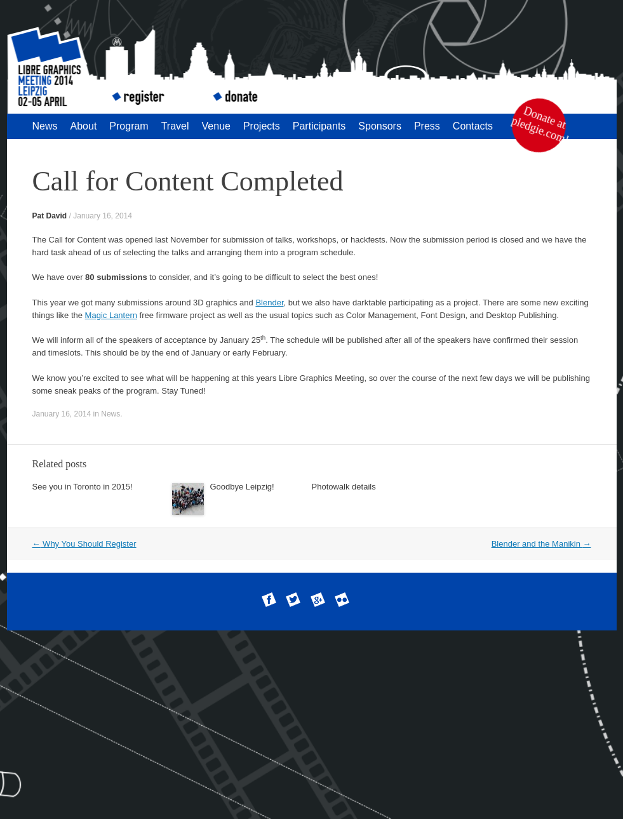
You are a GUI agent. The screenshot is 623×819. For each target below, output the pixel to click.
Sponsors (379, 126)
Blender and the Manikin (541, 544)
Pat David (49, 215)
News (45, 126)
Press (427, 126)
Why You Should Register (84, 544)
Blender (269, 302)
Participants (319, 126)
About (83, 126)
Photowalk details (344, 486)
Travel (175, 126)
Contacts (473, 126)
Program (128, 126)
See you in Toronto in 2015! (82, 486)
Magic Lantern (111, 315)
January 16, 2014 (102, 215)
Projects (261, 126)
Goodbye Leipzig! (242, 486)
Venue (216, 126)
